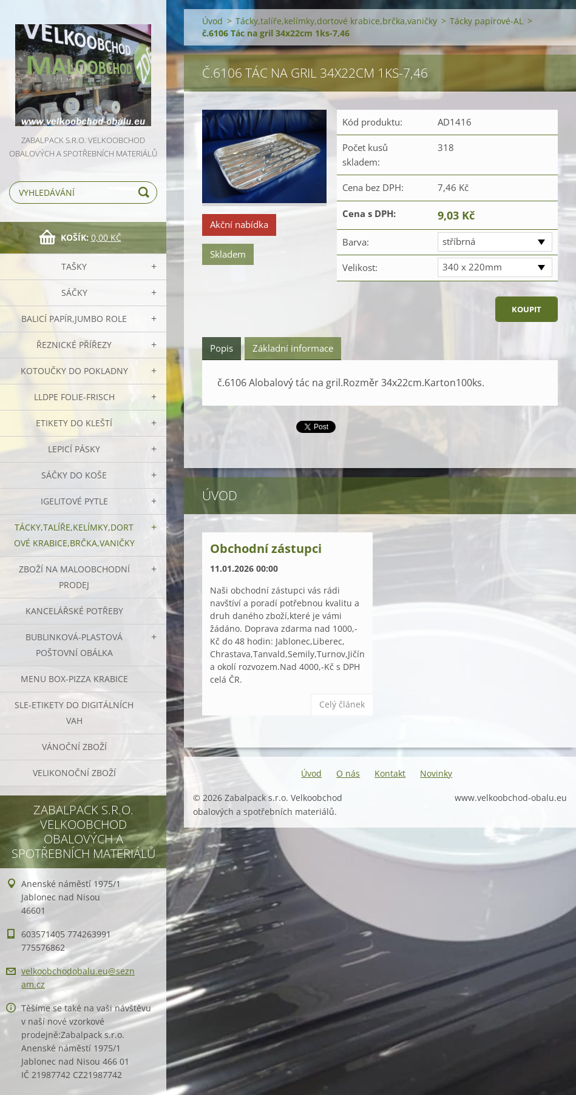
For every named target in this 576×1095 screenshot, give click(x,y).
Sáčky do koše (74, 475)
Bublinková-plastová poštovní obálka (74, 644)
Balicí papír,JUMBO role (74, 318)
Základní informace (292, 348)
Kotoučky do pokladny (74, 371)
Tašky (74, 266)
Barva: (355, 242)
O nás (348, 773)
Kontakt (389, 773)
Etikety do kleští (74, 423)
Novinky (436, 773)
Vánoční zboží (74, 746)
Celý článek (342, 704)
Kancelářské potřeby (74, 611)
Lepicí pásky (74, 449)
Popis (221, 348)
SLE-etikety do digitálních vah (74, 712)
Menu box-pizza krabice (74, 679)
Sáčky (74, 292)
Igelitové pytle (74, 501)
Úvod (212, 21)
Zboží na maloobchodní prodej (74, 577)
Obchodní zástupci (266, 548)
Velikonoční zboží (74, 773)
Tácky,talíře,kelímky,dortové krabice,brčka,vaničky (74, 535)
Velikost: (360, 267)
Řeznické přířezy (74, 344)
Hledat (146, 192)
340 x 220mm (472, 267)
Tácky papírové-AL (486, 21)
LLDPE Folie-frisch (74, 397)
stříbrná (458, 241)
